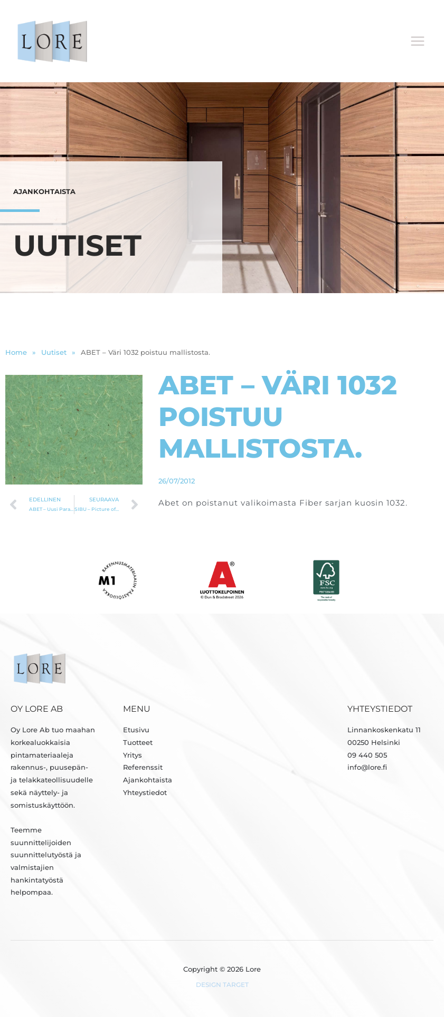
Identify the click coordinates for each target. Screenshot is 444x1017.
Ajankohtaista (147, 780)
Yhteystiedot (145, 793)
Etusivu (136, 730)
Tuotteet (138, 743)
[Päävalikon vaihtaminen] (418, 41)
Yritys (132, 756)
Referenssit (143, 768)
